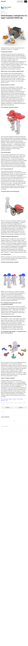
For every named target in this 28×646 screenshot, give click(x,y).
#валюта (3, 400)
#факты (10, 399)
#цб (7, 400)
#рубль (14, 399)
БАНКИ (2, 11)
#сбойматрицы (4, 399)
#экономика (20, 399)
